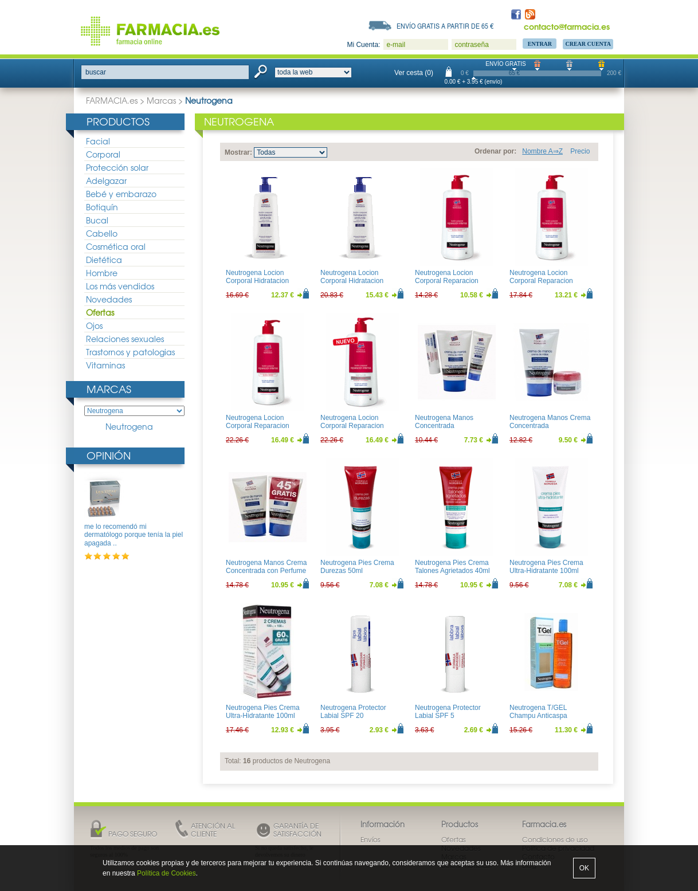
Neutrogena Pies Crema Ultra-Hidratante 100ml (546, 567)
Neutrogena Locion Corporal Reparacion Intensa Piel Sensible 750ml (352, 430)
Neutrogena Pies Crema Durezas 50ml (357, 567)
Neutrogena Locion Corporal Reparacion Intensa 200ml (447, 281)
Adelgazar (106, 180)
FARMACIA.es (112, 100)
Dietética (104, 259)
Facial (98, 141)
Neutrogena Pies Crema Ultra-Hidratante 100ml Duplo (263, 716)
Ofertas (100, 312)
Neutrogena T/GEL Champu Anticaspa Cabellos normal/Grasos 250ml (546, 720)
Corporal (103, 154)
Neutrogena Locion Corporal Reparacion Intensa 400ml (541, 281)
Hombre (101, 272)
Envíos (370, 839)
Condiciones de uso (555, 839)
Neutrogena (129, 426)
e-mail (395, 45)
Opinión (109, 455)
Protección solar (117, 167)
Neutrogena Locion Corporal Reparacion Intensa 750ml (257, 426)
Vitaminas (105, 365)
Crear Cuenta (588, 44)
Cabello (101, 233)
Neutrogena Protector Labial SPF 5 (448, 712)
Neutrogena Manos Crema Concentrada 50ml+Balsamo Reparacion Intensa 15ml (550, 430)
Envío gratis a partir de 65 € (445, 26)
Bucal (97, 220)
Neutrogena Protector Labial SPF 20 (353, 712)
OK (584, 868)
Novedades (109, 299)
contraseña (471, 45)
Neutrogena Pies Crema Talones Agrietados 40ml (452, 567)
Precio (580, 151)
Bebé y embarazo (121, 193)
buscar (95, 72)
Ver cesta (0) (413, 73)
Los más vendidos (120, 286)
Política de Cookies (166, 873)
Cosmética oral (116, 246)
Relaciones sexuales (125, 338)
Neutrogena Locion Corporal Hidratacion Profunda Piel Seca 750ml (360, 281)
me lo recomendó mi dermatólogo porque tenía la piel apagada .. (133, 535)
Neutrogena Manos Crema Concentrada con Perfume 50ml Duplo (266, 571)
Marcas (161, 100)
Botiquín (102, 207)
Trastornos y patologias (130, 352)
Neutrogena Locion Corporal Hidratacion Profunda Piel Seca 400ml (265, 281)
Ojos (94, 325)
